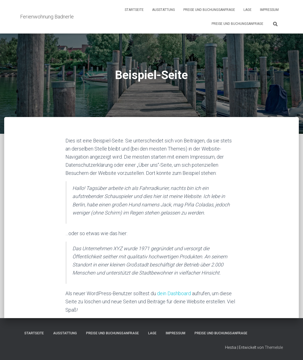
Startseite (134, 10)
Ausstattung (163, 10)
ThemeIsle (274, 347)
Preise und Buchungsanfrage (209, 10)
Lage (247, 10)
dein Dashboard (174, 293)
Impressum (269, 10)
